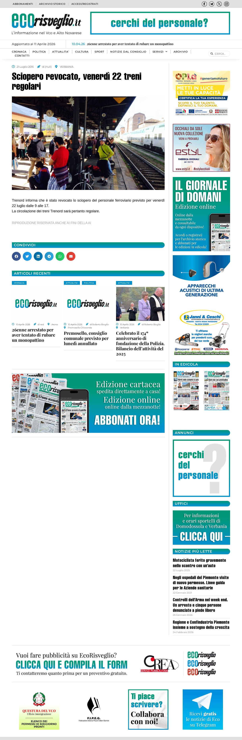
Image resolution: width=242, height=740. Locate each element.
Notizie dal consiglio (128, 51)
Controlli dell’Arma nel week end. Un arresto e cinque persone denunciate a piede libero (200, 605)
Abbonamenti (23, 3)
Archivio (181, 51)
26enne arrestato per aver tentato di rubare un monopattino (33, 335)
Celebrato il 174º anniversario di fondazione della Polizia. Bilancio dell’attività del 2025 (140, 343)
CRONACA (19, 51)
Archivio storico (52, 3)
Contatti (22, 55)
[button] (16, 256)
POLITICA (39, 51)
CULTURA (81, 51)
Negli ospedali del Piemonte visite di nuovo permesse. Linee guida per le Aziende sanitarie (201, 583)
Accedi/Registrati (84, 3)
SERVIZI (160, 52)
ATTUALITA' (72, 283)
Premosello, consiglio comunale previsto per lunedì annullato (86, 338)
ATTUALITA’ (60, 51)
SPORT (99, 51)
